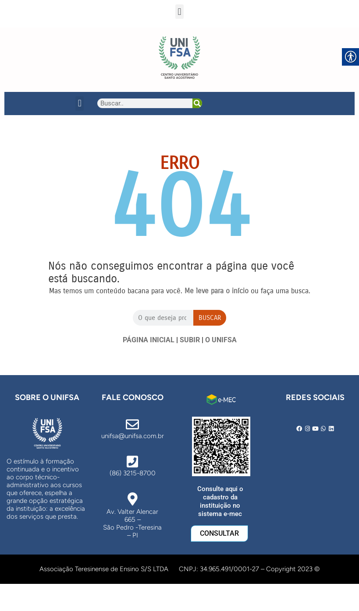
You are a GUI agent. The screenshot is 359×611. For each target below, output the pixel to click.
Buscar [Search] (210, 318)
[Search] (197, 103)
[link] (179, 57)
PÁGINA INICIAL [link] (148, 340)
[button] (179, 11)
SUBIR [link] (190, 340)
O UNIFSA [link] (221, 340)
